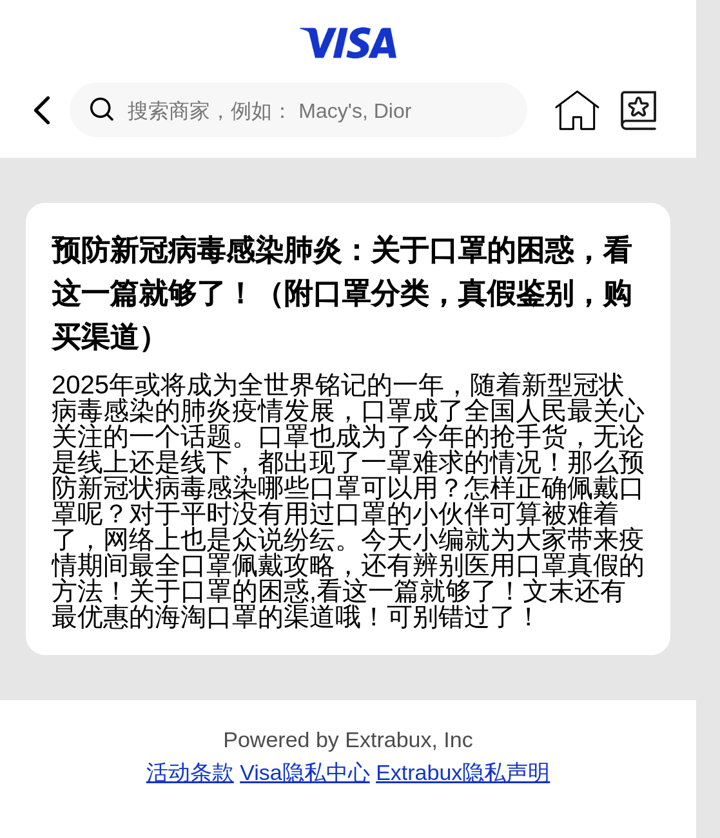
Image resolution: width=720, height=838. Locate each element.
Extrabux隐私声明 (463, 772)
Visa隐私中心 (305, 772)
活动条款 (190, 772)
